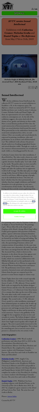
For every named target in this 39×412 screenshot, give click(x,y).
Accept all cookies (19, 211)
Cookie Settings (19, 216)
